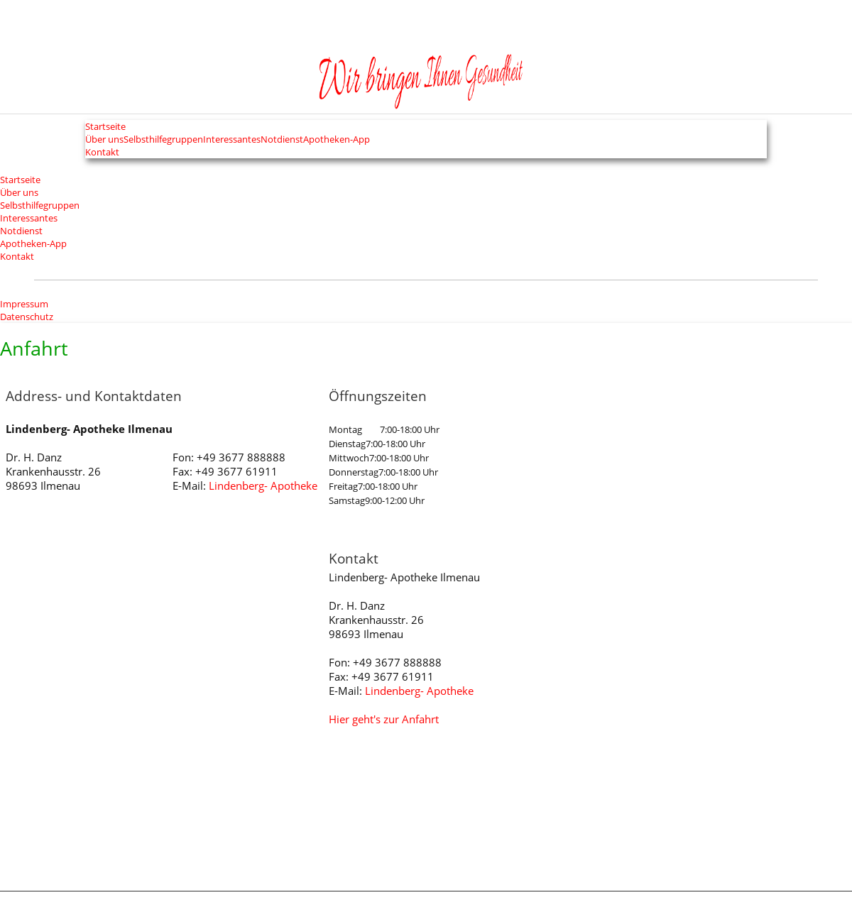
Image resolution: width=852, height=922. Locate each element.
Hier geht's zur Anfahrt (384, 720)
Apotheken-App (370, 142)
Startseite (97, 127)
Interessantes (29, 218)
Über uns (19, 192)
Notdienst (21, 230)
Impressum (24, 303)
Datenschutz (26, 316)
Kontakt (93, 157)
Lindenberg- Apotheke (263, 487)
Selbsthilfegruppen (40, 205)
